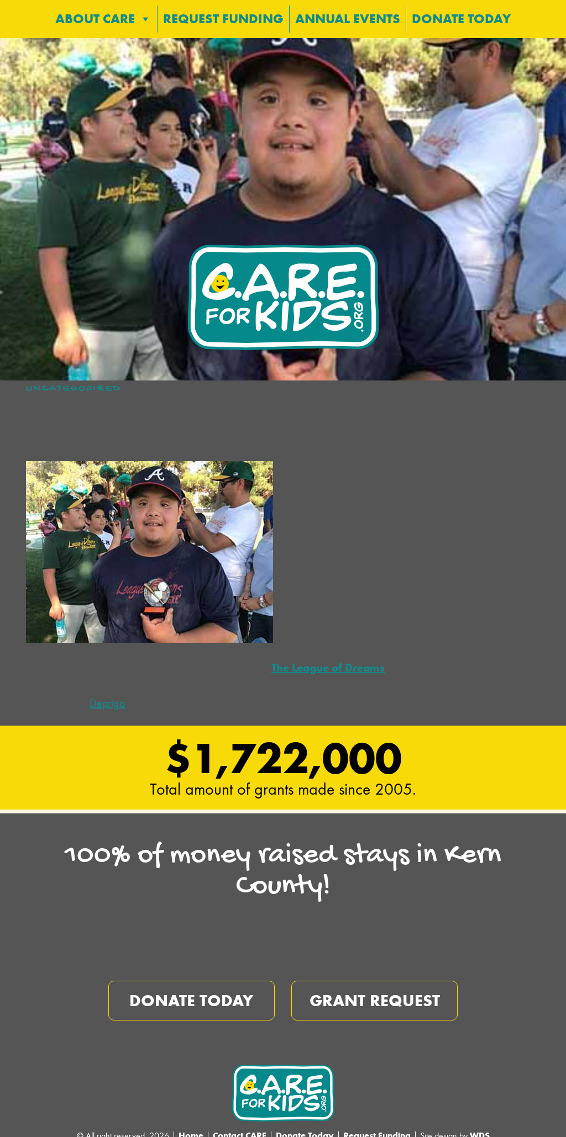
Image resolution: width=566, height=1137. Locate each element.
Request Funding (223, 15)
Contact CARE (239, 1128)
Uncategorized (73, 381)
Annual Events (347, 15)
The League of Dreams (328, 660)
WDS (480, 1128)
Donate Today (461, 15)
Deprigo (107, 695)
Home (191, 1128)
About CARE (103, 15)
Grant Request (375, 993)
